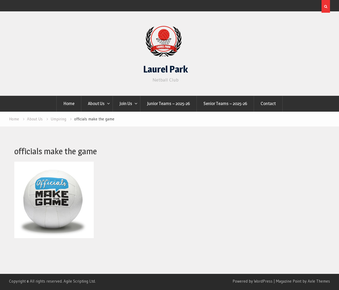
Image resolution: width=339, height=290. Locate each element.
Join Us (125, 103)
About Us (96, 103)
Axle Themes (319, 281)
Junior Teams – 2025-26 (168, 103)
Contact (268, 103)
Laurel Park (165, 69)
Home (68, 103)
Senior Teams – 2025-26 (225, 103)
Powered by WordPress (253, 281)
